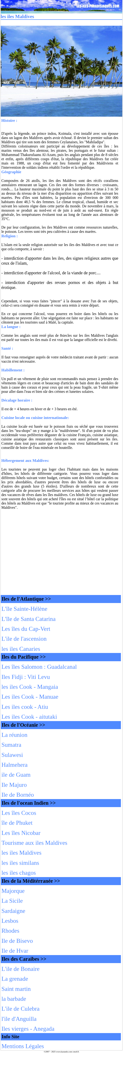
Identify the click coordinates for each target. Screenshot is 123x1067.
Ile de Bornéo (17, 795)
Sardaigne (13, 911)
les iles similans (20, 863)
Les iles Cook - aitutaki (29, 717)
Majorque (13, 891)
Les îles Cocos (18, 813)
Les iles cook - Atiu (24, 707)
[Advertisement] (62, 553)
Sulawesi (12, 755)
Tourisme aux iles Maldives (34, 843)
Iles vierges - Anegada (27, 1029)
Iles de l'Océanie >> (23, 725)
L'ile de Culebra (20, 1008)
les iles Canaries (20, 649)
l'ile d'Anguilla (18, 1019)
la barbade (13, 999)
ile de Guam (15, 775)
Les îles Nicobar (20, 833)
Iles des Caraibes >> (24, 959)
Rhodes (10, 930)
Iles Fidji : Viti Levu (25, 677)
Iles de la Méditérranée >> (31, 881)
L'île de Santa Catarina (28, 619)
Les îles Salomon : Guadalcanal (39, 667)
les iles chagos (18, 873)
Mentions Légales (22, 1046)
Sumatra (11, 745)
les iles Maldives (21, 852)
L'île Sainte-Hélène (24, 609)
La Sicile (12, 901)
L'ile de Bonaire (20, 969)
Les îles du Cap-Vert (25, 629)
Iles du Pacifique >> (24, 657)
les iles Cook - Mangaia (29, 687)
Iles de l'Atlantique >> (26, 599)
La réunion (14, 735)
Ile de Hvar (14, 951)
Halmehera (14, 765)
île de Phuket (17, 823)
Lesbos (9, 921)
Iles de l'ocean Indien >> (29, 803)
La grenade (14, 979)
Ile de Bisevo (17, 941)
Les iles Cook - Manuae (29, 697)
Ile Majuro (14, 785)
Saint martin (16, 989)
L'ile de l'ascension (24, 639)
